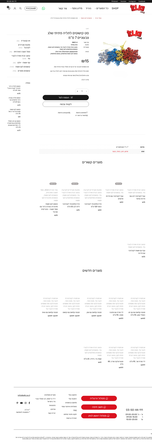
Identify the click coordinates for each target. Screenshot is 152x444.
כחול (118, 151)
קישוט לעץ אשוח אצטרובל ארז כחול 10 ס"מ (14, 111)
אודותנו (53, 409)
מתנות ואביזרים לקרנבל (92, 190)
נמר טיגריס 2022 (51, 190)
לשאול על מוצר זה (80, 115)
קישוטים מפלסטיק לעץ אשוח (68, 49)
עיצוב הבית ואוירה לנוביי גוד (68, 47)
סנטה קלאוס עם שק (94, 312)
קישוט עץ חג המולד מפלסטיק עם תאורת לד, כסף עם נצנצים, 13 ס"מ (13, 124)
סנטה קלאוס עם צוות (50, 312)
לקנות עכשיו (65, 104)
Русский (31, 8)
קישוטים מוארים (24, 71)
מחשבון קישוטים (71, 403)
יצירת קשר (52, 413)
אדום (126, 151)
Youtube (123, 1)
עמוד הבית (98, 18)
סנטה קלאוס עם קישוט (71, 312)
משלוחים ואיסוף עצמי (69, 406)
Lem (87, 28)
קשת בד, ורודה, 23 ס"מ (92, 359)
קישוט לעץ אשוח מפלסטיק (69, 53)
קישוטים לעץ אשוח (86, 18)
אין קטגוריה (25, 41)
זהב (122, 151)
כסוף (114, 151)
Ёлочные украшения (69, 51)
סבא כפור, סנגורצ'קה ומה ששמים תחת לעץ (136, 303)
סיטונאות (52, 405)
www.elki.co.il (26, 439)
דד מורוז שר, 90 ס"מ (137, 361)
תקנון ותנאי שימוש (70, 414)
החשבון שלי (72, 395)
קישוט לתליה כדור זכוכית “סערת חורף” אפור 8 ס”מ (13, 88)
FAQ (75, 410)
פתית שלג (58, 51)
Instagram (132, 1)
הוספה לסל (64, 97)
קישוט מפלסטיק (55, 53)
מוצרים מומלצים (50, 395)
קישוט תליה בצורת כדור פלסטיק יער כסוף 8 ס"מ (14, 100)
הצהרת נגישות (71, 418)
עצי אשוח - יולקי (23, 62)
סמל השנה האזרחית (22, 51)
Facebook (142, 1)
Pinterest (115, 1)
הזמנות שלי (73, 399)
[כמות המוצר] (82, 91)
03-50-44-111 (11, 1)
